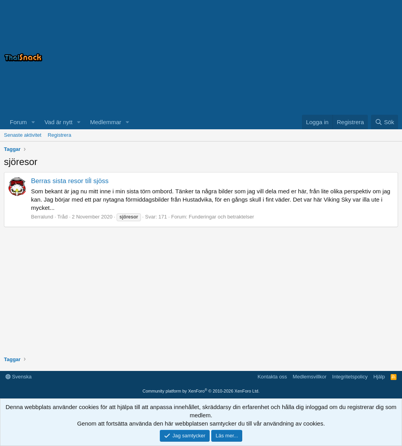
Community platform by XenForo (201, 391)
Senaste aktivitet (22, 135)
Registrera (59, 135)
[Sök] (384, 122)
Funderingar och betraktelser (221, 217)
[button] (32, 122)
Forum (18, 122)
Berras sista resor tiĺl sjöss (69, 181)
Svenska (18, 377)
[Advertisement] (300, 57)
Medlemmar (105, 122)
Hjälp (379, 377)
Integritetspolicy (349, 377)
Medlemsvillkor (310, 377)
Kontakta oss (272, 377)
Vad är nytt (58, 122)
